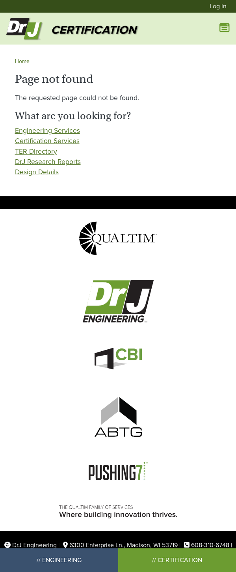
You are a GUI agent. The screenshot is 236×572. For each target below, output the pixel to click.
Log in (218, 6)
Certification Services (47, 141)
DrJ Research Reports (48, 162)
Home (22, 61)
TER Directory (36, 151)
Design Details (37, 172)
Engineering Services (47, 130)
